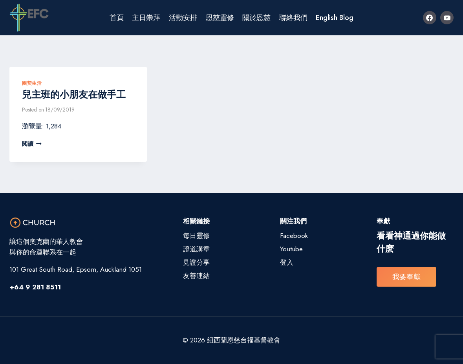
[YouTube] (447, 17)
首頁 (117, 18)
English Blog (334, 18)
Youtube (291, 249)
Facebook (294, 235)
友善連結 (196, 275)
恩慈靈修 (220, 18)
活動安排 (183, 18)
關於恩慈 (256, 18)
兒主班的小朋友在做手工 (74, 94)
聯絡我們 (293, 18)
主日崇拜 (146, 18)
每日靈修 (196, 235)
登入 (286, 262)
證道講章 (196, 249)
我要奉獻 (406, 277)
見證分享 (196, 262)
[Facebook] (429, 17)
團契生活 (32, 83)
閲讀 (32, 144)
